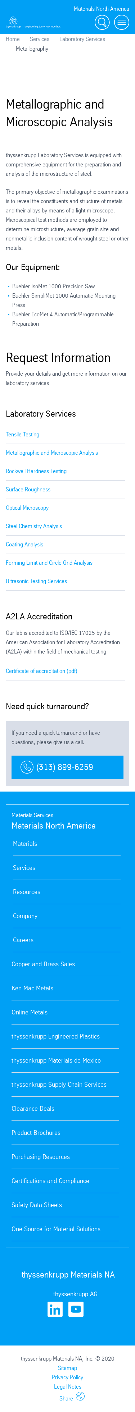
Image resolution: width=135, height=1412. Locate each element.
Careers (23, 940)
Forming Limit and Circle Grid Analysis (49, 562)
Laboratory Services (82, 39)
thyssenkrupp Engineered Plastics (56, 1036)
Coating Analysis (24, 544)
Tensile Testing (22, 434)
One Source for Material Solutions (56, 1229)
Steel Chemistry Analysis (34, 526)
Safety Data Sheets (37, 1205)
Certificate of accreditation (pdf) (41, 671)
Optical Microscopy (27, 507)
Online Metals (30, 1012)
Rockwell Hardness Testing (36, 471)
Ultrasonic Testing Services (36, 581)
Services (39, 39)
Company (25, 916)
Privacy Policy (67, 1377)
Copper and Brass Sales (43, 964)
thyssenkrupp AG (75, 1294)
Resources (26, 891)
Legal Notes (67, 1386)
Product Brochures (36, 1132)
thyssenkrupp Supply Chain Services (59, 1084)
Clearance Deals (33, 1108)
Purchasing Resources (41, 1156)
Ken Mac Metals (32, 988)
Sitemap (67, 1368)
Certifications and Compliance (50, 1180)
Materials (25, 843)
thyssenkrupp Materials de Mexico (56, 1060)
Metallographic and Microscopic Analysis (52, 452)
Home (13, 39)
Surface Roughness (28, 489)
